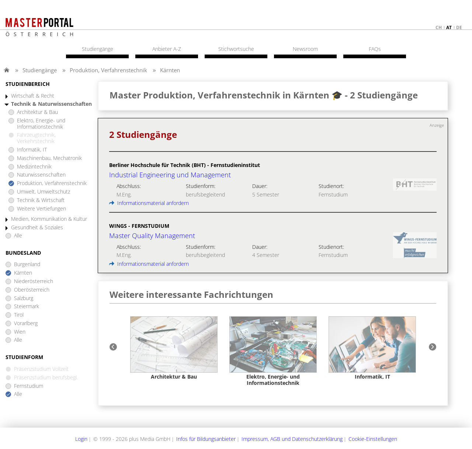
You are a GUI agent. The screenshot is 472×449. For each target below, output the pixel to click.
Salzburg (23, 298)
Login (81, 438)
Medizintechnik (34, 167)
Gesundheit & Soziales (37, 227)
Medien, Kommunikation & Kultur (49, 219)
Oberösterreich (31, 290)
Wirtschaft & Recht (32, 96)
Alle (18, 236)
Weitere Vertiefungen (41, 209)
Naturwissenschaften (41, 175)
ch (438, 27)
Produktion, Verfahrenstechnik (108, 70)
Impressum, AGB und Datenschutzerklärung (292, 438)
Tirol (19, 315)
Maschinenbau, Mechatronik (49, 158)
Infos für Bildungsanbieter (206, 438)
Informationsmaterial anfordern (149, 202)
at (449, 27)
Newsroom (305, 49)
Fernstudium (28, 386)
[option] (173, 348)
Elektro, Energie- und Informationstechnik (41, 124)
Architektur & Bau (37, 112)
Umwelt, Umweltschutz (43, 192)
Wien (19, 332)
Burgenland (27, 264)
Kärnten (170, 70)
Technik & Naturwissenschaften (51, 104)
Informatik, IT (32, 150)
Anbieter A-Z (166, 49)
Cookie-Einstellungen (372, 438)
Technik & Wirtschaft (41, 200)
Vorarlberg (26, 323)
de (459, 27)
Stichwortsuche (236, 49)
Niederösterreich (33, 281)
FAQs (375, 49)
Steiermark (26, 306)
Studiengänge (39, 70)
